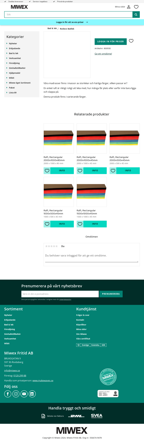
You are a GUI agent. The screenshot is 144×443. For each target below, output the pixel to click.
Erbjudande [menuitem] (14, 48)
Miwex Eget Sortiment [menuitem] (20, 82)
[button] (136, 7)
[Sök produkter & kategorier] (72, 15)
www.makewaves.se (42, 380)
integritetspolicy (65, 299)
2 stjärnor (49, 246)
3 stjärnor (51, 246)
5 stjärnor (56, 246)
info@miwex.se (12, 370)
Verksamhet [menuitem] (15, 58)
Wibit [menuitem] (11, 78)
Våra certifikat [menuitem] (83, 338)
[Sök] (136, 15)
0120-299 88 (20, 375)
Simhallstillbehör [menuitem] (17, 68)
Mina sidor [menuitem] (81, 329)
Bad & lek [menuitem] (13, 53)
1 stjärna (46, 246)
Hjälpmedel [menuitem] (14, 73)
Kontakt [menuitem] (80, 319)
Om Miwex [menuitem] (81, 334)
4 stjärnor (54, 246)
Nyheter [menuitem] (13, 43)
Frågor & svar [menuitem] (82, 315)
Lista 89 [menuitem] (12, 92)
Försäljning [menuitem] (14, 63)
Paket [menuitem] (12, 87)
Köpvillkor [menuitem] (81, 324)
